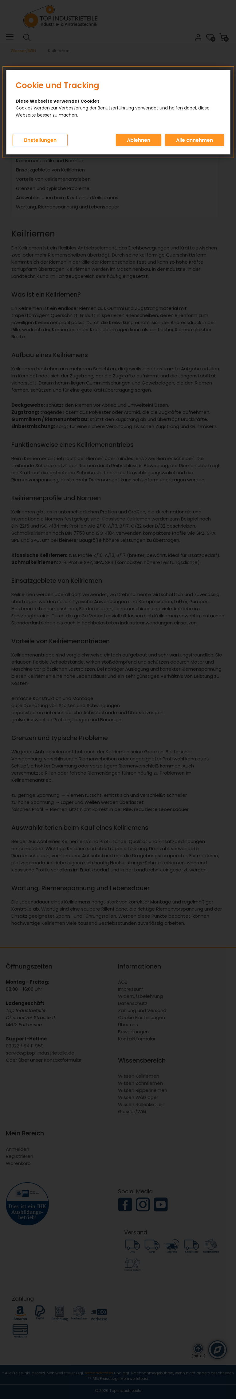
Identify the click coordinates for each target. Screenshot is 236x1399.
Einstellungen (40, 140)
